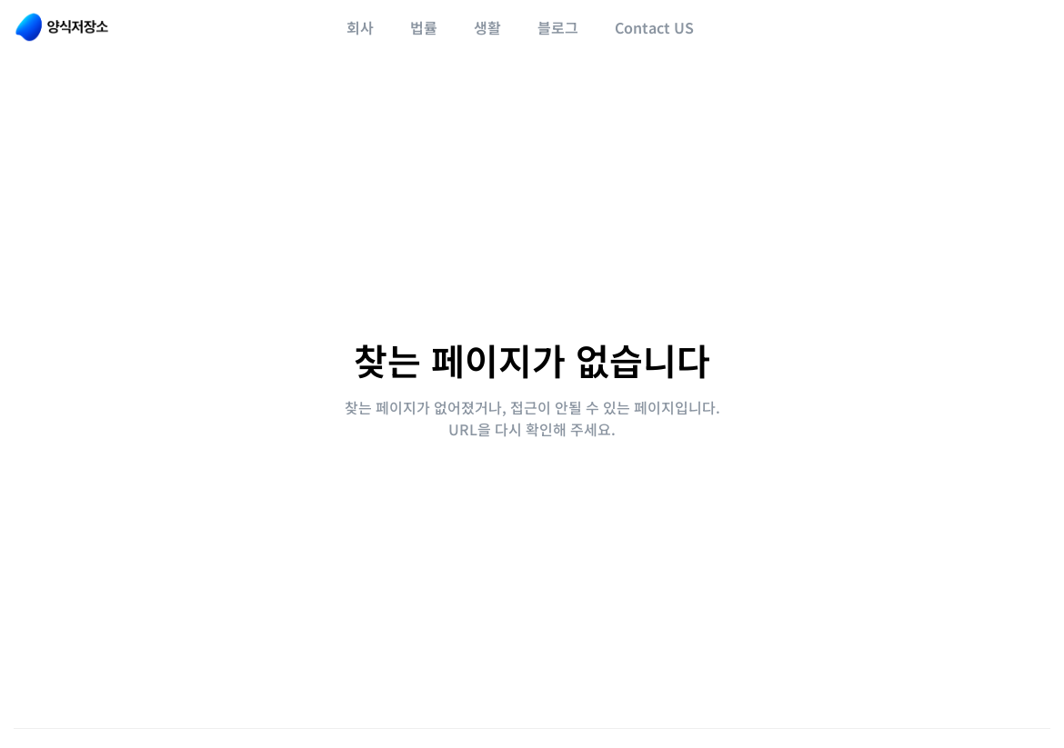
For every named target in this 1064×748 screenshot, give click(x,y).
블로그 (557, 27)
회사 (360, 27)
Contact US (654, 27)
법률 (423, 27)
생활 (487, 27)
